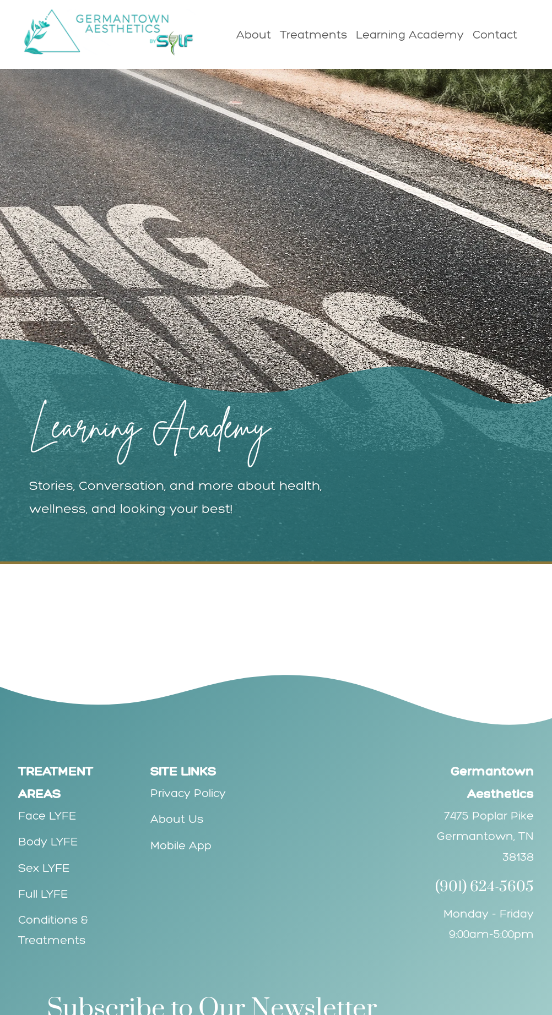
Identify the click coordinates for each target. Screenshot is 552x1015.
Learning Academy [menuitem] (410, 34)
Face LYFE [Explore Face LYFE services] (47, 815)
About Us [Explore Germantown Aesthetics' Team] (176, 819)
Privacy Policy (188, 793)
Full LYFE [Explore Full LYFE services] (43, 894)
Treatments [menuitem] (313, 34)
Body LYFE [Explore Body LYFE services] (48, 841)
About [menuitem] (253, 34)
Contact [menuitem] (495, 34)
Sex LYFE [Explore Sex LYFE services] (44, 868)
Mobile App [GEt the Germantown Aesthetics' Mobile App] (181, 845)
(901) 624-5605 (484, 887)
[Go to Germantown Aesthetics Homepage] (114, 32)
